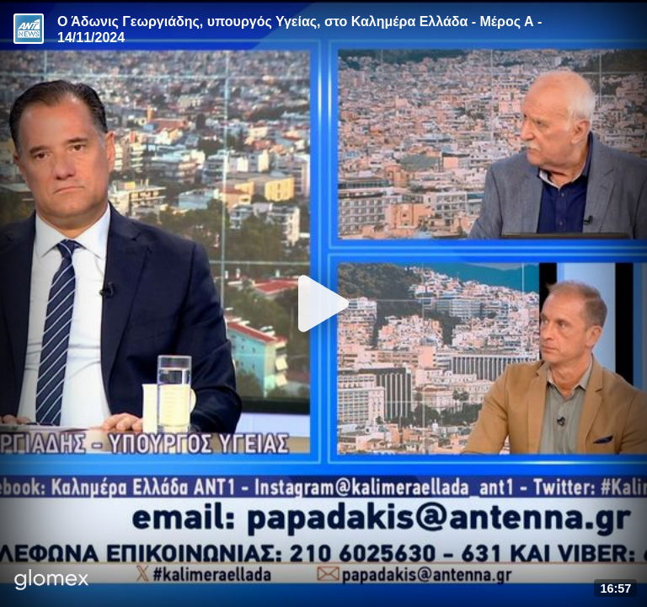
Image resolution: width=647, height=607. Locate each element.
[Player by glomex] (51, 581)
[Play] (323, 303)
